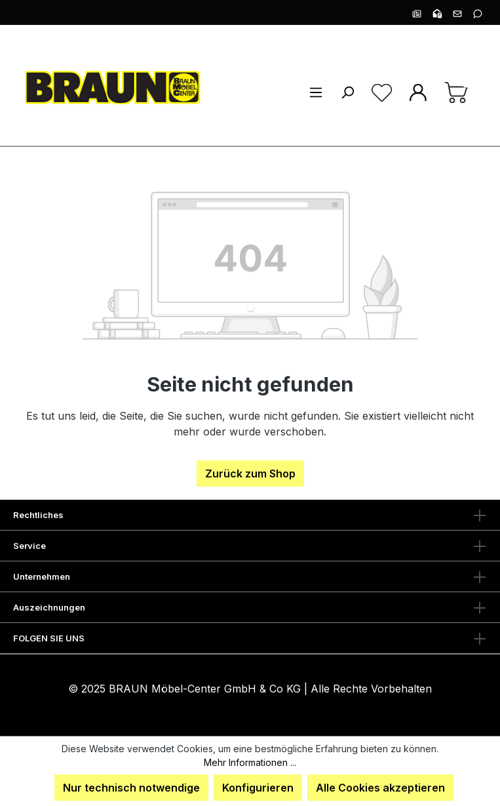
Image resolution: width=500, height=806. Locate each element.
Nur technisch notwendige (131, 787)
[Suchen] (347, 92)
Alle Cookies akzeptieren (380, 787)
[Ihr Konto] (418, 92)
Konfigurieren (258, 787)
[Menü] (316, 92)
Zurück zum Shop (250, 473)
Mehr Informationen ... (250, 762)
